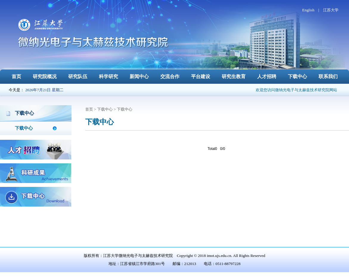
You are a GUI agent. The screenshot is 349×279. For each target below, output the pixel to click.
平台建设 (200, 76)
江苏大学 (331, 10)
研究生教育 (234, 76)
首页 (16, 76)
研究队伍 (77, 76)
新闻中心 (139, 76)
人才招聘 (266, 76)
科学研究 (108, 76)
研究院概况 (45, 76)
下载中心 (297, 76)
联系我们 (328, 76)
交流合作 (169, 76)
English (308, 10)
